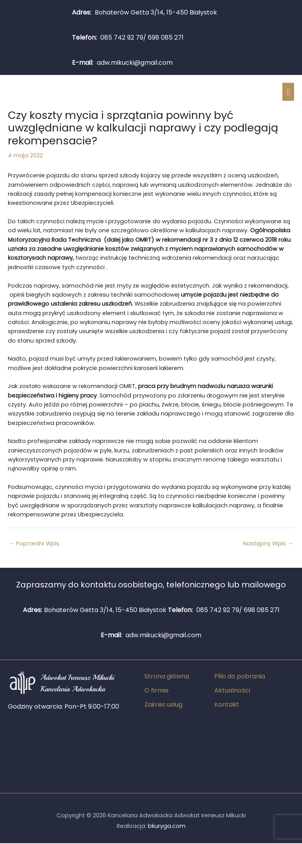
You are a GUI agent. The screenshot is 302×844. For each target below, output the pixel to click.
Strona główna (166, 677)
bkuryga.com (167, 827)
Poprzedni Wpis (34, 545)
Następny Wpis (268, 545)
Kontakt (226, 705)
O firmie (156, 691)
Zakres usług (163, 705)
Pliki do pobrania (239, 677)
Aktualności (232, 691)
